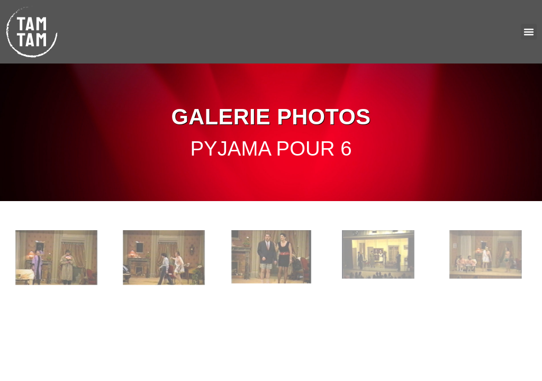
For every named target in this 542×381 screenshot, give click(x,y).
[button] (529, 32)
